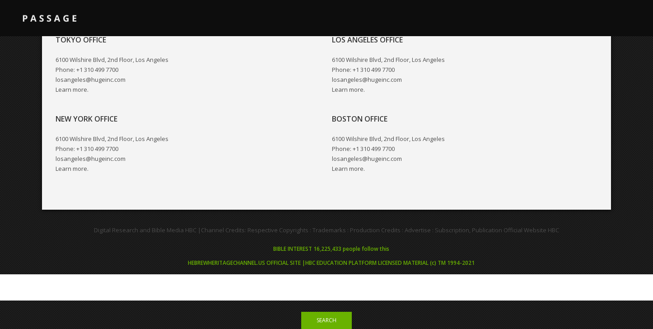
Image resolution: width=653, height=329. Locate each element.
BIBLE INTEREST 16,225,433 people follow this (331, 249)
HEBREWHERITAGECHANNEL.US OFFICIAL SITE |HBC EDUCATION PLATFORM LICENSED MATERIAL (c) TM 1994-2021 (331, 263)
